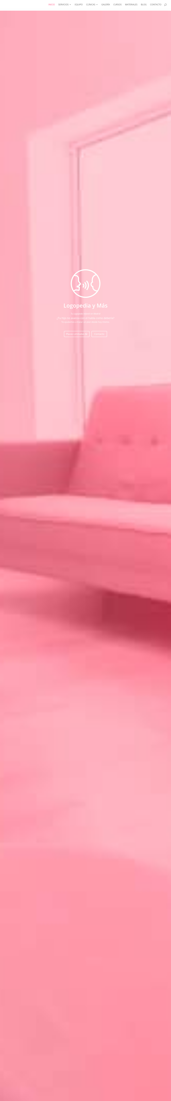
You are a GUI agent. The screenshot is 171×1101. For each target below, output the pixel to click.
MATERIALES (131, 5)
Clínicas (90, 5)
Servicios (63, 5)
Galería (105, 5)
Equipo (79, 5)
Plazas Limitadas (75, 334)
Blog (144, 5)
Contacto (155, 5)
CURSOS (117, 5)
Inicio (51, 5)
